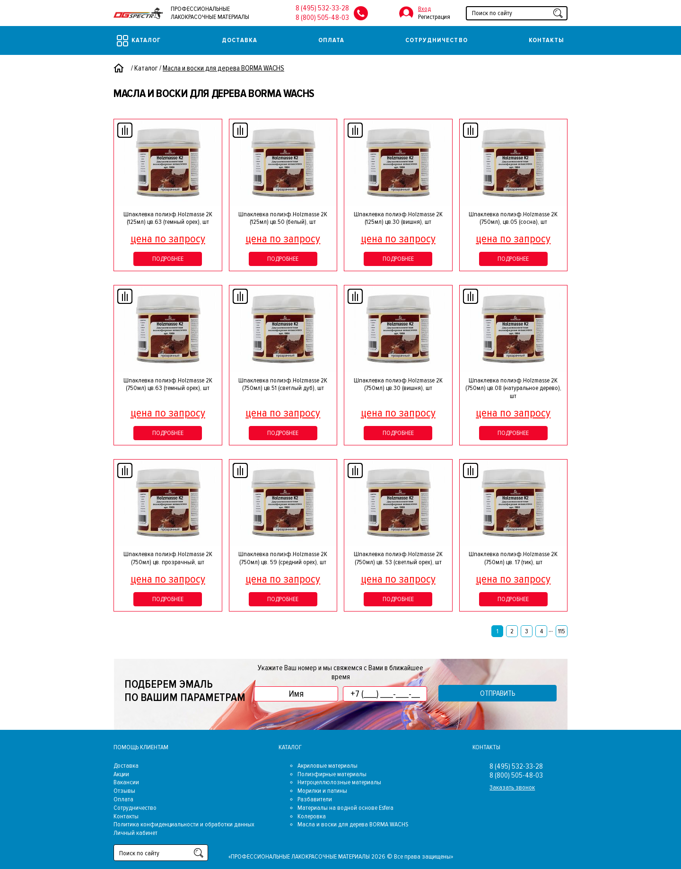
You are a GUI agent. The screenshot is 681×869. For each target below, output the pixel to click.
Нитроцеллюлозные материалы (339, 782)
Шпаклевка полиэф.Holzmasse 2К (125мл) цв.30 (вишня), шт (398, 218)
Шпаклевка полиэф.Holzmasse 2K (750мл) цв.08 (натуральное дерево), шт (513, 388)
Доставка (239, 40)
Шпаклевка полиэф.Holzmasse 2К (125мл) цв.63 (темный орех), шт (167, 218)
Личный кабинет (135, 833)
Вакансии (126, 782)
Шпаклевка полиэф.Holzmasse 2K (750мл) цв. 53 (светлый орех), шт (398, 558)
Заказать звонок (512, 787)
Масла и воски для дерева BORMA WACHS (352, 824)
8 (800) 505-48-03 (322, 17)
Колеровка (311, 816)
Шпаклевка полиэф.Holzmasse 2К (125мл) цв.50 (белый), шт (282, 218)
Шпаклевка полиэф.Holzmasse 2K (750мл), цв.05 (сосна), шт (513, 218)
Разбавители (314, 799)
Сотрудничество (436, 40)
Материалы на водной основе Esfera (345, 808)
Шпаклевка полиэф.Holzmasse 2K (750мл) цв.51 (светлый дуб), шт (282, 384)
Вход (424, 9)
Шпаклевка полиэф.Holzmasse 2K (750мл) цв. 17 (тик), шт (513, 558)
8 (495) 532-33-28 (322, 8)
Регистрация (434, 17)
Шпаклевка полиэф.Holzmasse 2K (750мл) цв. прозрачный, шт (167, 558)
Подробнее (167, 259)
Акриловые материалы (327, 766)
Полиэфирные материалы (332, 774)
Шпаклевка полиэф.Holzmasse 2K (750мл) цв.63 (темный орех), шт (167, 384)
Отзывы (124, 791)
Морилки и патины (322, 791)
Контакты (546, 40)
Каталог (139, 40)
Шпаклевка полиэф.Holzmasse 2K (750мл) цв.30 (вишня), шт (398, 384)
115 (561, 631)
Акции (121, 774)
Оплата (331, 40)
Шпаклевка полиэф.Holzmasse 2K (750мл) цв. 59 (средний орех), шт (282, 558)
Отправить (497, 693)
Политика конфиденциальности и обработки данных (184, 824)
